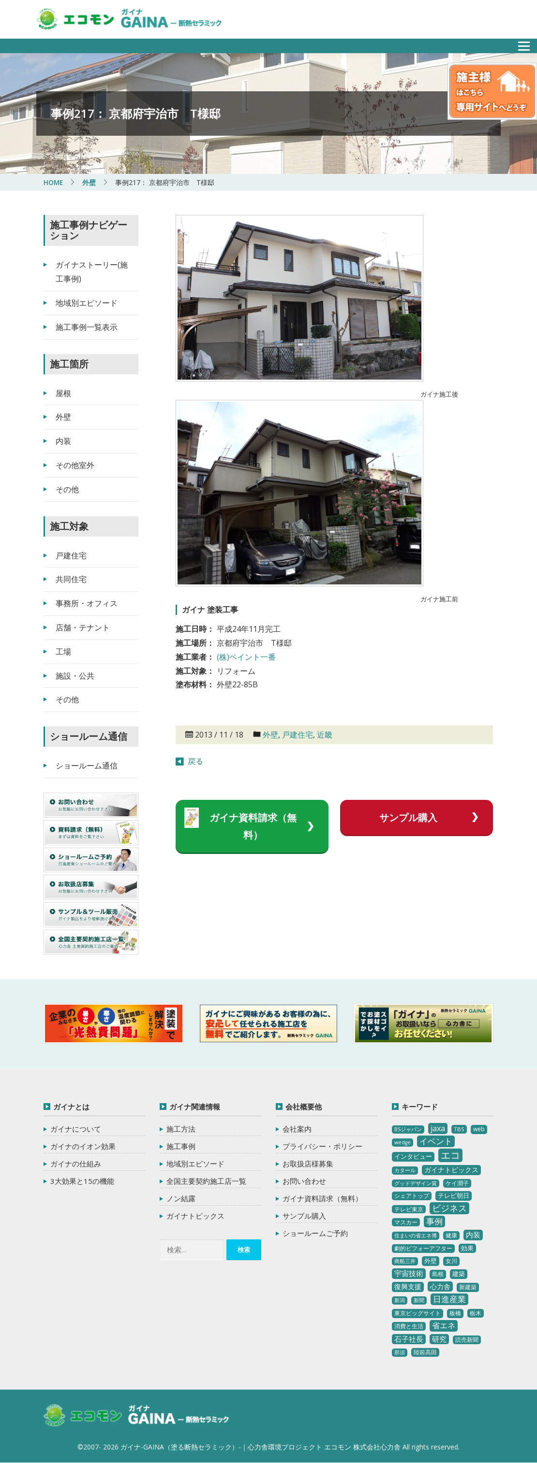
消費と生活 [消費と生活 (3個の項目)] (408, 1326)
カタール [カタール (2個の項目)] (405, 1170)
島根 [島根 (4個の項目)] (438, 1274)
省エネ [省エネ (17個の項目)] (443, 1325)
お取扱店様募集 (308, 1163)
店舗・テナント (83, 627)
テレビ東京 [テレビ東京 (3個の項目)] (408, 1208)
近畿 (324, 734)
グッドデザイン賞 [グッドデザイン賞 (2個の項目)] (415, 1182)
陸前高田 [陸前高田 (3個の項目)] (425, 1352)
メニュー (518, 43)
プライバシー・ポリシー (322, 1146)
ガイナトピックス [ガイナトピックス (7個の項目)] (451, 1169)
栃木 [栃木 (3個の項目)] (475, 1313)
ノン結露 (180, 1198)
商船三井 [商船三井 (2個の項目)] (405, 1261)
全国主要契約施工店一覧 (206, 1181)
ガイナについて (75, 1129)
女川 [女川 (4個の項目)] (451, 1261)
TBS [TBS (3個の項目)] (459, 1129)
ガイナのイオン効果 (83, 1146)
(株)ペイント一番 (246, 657)
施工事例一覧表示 (87, 327)
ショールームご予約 (315, 1233)
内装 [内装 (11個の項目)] (473, 1234)
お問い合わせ (304, 1181)
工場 (63, 651)
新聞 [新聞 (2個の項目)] (419, 1300)
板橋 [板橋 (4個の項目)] (455, 1313)
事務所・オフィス (87, 603)
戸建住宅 (297, 734)
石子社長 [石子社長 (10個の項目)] (408, 1338)
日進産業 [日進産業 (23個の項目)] (449, 1299)
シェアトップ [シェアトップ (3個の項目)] (411, 1195)
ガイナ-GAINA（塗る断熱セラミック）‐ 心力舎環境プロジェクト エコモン (139, 1416)
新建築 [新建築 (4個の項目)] (468, 1287)
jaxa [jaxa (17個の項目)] (438, 1128)
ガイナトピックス (195, 1216)
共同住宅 (71, 579)
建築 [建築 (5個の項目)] (458, 1273)
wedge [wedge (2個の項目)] (402, 1142)
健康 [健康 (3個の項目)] (451, 1235)
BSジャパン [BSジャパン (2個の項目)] (408, 1129)
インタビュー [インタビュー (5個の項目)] (413, 1156)
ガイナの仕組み (75, 1163)
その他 (67, 489)
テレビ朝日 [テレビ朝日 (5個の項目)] (453, 1195)
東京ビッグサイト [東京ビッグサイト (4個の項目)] (417, 1313)
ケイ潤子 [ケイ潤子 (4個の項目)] (457, 1183)
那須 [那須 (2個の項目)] (399, 1352)
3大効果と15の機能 (82, 1181)
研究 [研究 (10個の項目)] (439, 1338)
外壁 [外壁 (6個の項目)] (430, 1260)
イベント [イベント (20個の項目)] (435, 1141)
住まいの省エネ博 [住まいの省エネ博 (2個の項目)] (415, 1235)
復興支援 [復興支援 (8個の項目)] (407, 1286)
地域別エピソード (87, 303)
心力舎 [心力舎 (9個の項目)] (440, 1286)
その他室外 (75, 465)
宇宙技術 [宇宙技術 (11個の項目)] (408, 1273)
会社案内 (297, 1129)
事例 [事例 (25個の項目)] (434, 1220)
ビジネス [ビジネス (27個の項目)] (449, 1207)
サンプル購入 (408, 817)
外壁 (270, 734)
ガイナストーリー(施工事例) (92, 271)
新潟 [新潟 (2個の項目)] (399, 1300)
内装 (63, 441)
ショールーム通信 (87, 765)
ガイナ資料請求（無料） (252, 826)
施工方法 (180, 1129)
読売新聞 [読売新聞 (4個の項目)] (466, 1339)
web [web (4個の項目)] (479, 1129)
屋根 (63, 392)
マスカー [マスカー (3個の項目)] (406, 1221)
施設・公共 (75, 675)
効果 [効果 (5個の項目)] (467, 1248)
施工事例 (180, 1146)
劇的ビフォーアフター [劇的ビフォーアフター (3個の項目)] (423, 1248)
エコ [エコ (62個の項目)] (450, 1155)
